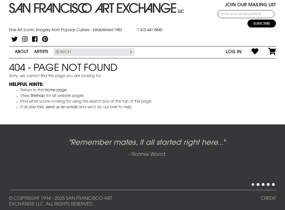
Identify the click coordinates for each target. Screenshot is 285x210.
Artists (41, 52)
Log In (234, 52)
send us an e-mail (62, 107)
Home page (55, 90)
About (21, 52)
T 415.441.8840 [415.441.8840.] (149, 30)
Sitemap (37, 96)
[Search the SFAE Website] (91, 52)
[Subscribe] (261, 23)
